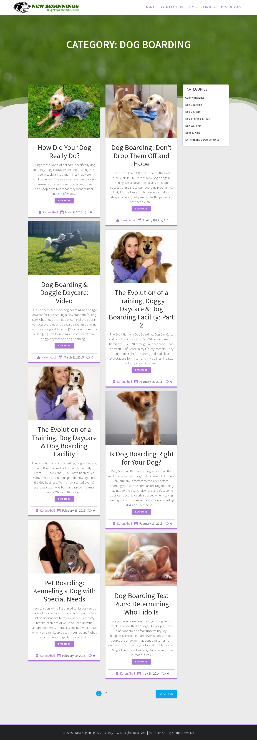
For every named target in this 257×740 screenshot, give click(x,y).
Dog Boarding (193, 104)
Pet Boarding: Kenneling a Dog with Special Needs (64, 590)
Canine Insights (194, 97)
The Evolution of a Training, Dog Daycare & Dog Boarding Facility (64, 441)
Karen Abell (50, 212)
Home (150, 7)
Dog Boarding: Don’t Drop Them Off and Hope (141, 155)
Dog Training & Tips (197, 118)
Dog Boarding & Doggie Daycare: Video (64, 292)
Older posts (166, 694)
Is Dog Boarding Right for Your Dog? (141, 458)
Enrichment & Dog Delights (202, 139)
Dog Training (202, 7)
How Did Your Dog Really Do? (64, 151)
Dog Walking (193, 125)
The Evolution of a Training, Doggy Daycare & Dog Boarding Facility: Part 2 (141, 308)
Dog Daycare (193, 111)
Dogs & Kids (192, 132)
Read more (64, 200)
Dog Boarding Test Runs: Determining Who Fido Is (141, 603)
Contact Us (172, 7)
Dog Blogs (231, 7)
